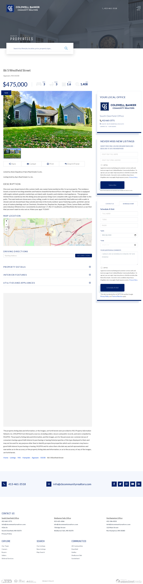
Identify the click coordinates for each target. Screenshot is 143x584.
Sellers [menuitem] (56, 15)
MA (19, 458)
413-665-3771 (108, 120)
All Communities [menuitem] (77, 546)
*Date (102, 231)
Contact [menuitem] (101, 15)
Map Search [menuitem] (41, 552)
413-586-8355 (111, 521)
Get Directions (83, 255)
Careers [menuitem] (4, 549)
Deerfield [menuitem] (75, 549)
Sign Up (127, 8)
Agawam (35, 458)
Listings (13, 458)
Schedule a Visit (128, 204)
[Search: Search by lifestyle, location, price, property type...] (36, 48)
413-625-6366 (59, 521)
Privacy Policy (133, 177)
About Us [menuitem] (76, 15)
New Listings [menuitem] (41, 549)
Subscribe (112, 185)
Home (5, 458)
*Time (102, 241)
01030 (42, 458)
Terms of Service (117, 296)
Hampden (26, 458)
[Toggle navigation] (138, 8)
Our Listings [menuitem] (41, 546)
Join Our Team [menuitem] (89, 15)
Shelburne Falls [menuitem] (77, 555)
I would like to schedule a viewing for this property (119, 258)
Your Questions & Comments (110, 250)
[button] (66, 48)
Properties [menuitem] (36, 15)
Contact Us (103, 126)
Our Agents (112, 126)
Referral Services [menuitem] (8, 558)
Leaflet (71, 245)
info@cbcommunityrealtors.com (68, 484)
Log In (122, 8)
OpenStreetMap (80, 245)
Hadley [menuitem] (74, 552)
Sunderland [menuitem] (75, 558)
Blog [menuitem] (109, 15)
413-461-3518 (14, 484)
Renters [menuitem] (65, 15)
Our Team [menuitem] (5, 546)
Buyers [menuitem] (46, 15)
